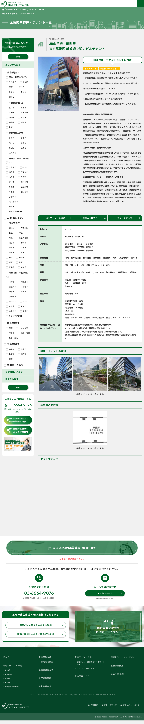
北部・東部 (24, 333)
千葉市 (22, 349)
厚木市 (10, 306)
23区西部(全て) (14, 102)
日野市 (22, 177)
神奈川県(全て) (13, 218)
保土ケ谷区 (22, 237)
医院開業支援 (45, 657)
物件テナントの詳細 (58, 218)
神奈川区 (23, 228)
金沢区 (22, 242)
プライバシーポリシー (85, 694)
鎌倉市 (10, 291)
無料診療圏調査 (47, 662)
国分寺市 (23, 192)
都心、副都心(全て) (16, 77)
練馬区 (10, 122)
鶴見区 (10, 228)
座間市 (24, 311)
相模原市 (23, 281)
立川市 (10, 182)
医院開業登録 (17, 420)
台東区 (22, 143)
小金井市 (11, 196)
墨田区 (10, 147)
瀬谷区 (20, 257)
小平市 (10, 177)
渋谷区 (20, 87)
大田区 (10, 112)
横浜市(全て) (13, 223)
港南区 (10, 252)
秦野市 (24, 301)
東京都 (7, 670)
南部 (9, 328)
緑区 (9, 257)
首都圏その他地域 (12, 686)
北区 (9, 127)
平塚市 (24, 286)
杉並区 (22, 117)
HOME (6, 657)
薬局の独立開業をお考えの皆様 (41, 625)
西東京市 (23, 172)
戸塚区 (22, 247)
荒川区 (10, 143)
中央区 (24, 82)
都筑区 (22, 267)
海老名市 (11, 311)
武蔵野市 (23, 187)
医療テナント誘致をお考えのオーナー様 (91, 663)
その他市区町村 (14, 211)
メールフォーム (110, 593)
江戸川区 (11, 152)
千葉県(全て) (12, 344)
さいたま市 (22, 328)
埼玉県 (7, 678)
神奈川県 (8, 674)
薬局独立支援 (117, 665)
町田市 (24, 167)
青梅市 (10, 192)
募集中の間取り (94, 218)
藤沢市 (22, 291)
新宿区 (10, 92)
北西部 (22, 354)
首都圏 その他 (13, 365)
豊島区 (22, 92)
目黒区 (22, 107)
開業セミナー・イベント (122, 657)
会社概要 (93, 705)
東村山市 (23, 182)
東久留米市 (12, 201)
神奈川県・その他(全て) (17, 275)
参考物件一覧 (45, 686)
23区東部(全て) (14, 133)
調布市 (10, 172)
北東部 (10, 354)
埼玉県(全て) (12, 322)
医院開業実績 (45, 678)
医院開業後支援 (46, 669)
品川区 (10, 107)
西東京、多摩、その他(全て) (17, 160)
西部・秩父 (12, 338)
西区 (9, 233)
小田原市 (11, 296)
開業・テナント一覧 (12, 665)
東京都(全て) (12, 72)
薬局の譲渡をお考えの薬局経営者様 (40, 634)
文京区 (10, 97)
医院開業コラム (82, 676)
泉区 (19, 262)
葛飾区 (22, 138)
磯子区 (10, 242)
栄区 (9, 262)
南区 (9, 237)
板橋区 (22, 122)
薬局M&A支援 (117, 673)
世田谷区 (23, 112)
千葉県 (7, 682)
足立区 (10, 138)
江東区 (22, 147)
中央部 (10, 333)
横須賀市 (11, 286)
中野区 (10, 117)
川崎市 (10, 281)
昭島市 (10, 206)
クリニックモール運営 (85, 668)
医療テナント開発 (83, 657)
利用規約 (99, 694)
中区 (19, 233)
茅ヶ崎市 (11, 301)
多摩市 (10, 187)
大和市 (22, 306)
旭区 (21, 252)
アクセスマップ (129, 218)
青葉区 (10, 267)
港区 (9, 87)
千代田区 (11, 82)
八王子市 (11, 167)
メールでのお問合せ (17, 430)
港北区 (10, 247)
